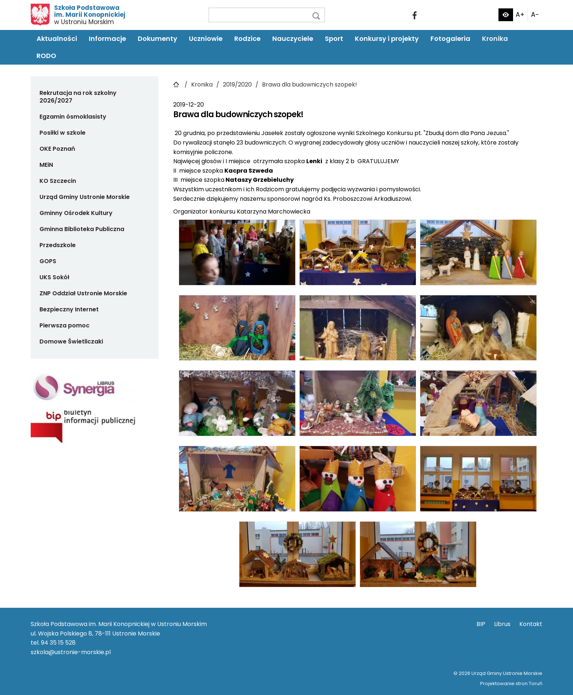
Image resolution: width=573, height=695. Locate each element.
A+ (520, 14)
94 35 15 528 (58, 642)
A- (535, 14)
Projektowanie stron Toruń (511, 683)
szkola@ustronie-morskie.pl (71, 652)
